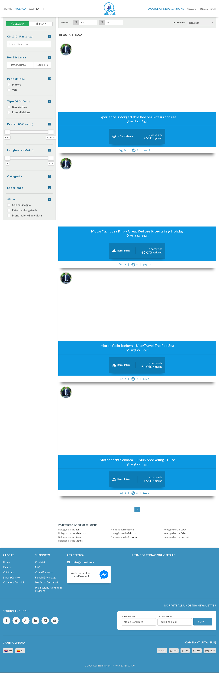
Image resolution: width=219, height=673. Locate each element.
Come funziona (44, 572)
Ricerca (7, 567)
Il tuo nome (129, 616)
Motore (14, 84)
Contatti (40, 562)
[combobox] (29, 44)
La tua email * (165, 616)
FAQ (37, 567)
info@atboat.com (83, 562)
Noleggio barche (68, 529)
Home (6, 562)
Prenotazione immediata (24, 215)
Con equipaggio (19, 204)
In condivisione (18, 112)
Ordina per (178, 23)
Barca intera (17, 107)
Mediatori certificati (46, 582)
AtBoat (109, 8)
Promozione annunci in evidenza (48, 589)
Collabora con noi (13, 582)
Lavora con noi (11, 577)
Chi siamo (8, 572)
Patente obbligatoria (22, 210)
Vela (12, 89)
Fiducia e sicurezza (45, 577)
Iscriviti (203, 622)
